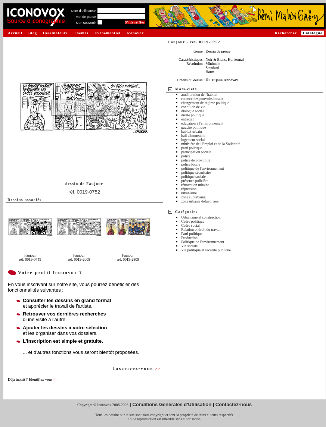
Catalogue (312, 33)
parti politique (191, 148)
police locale (190, 164)
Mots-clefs (186, 89)
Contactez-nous (233, 404)
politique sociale (193, 177)
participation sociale (196, 152)
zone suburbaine (193, 197)
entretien (187, 119)
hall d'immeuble (193, 136)
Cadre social (190, 225)
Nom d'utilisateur (83, 11)
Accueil (15, 33)
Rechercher (286, 33)
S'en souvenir (85, 23)
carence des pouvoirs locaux (202, 99)
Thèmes (81, 33)
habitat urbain (191, 131)
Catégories (186, 212)
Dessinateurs (55, 33)
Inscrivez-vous (137, 368)
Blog (32, 33)
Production (189, 238)
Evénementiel (107, 33)
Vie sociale (189, 246)
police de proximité (195, 160)
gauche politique (193, 127)
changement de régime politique (205, 103)
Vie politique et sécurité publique (206, 250)
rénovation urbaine (195, 185)
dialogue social (192, 111)
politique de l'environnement (202, 168)
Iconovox (135, 33)
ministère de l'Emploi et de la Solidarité (210, 144)
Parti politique (191, 234)
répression (188, 189)
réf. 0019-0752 (84, 192)
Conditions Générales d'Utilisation (171, 404)
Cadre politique (192, 221)
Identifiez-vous (43, 379)
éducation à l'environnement (202, 123)
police (185, 156)
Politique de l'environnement (202, 242)
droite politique (192, 115)
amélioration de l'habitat (199, 94)
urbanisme (189, 193)
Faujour (94, 184)
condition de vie (193, 107)
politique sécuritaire (196, 172)
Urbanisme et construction (201, 217)
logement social (193, 140)
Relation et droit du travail (201, 229)
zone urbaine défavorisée (199, 201)
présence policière (194, 181)
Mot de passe (86, 17)
